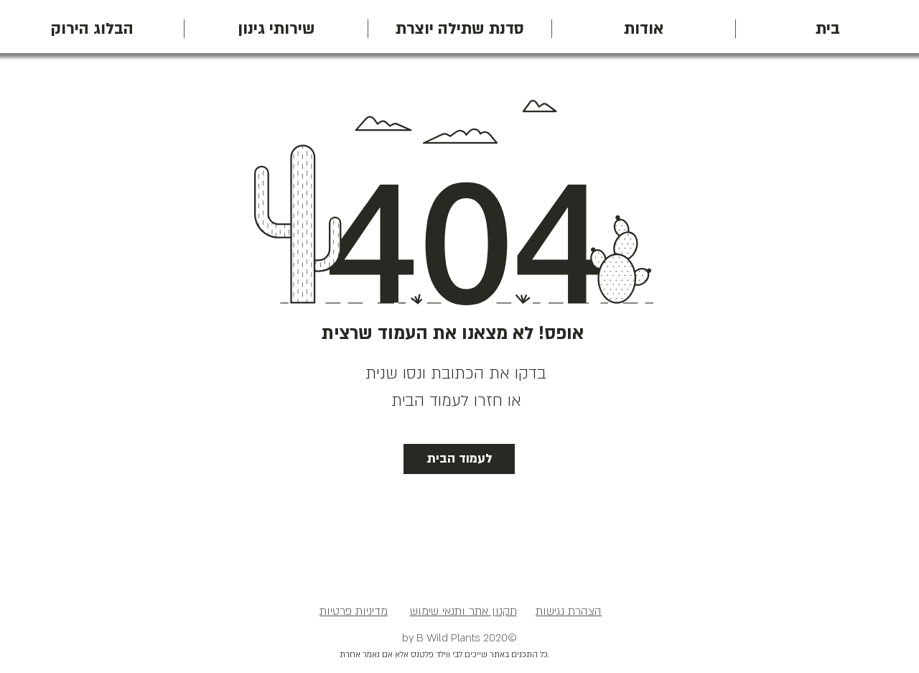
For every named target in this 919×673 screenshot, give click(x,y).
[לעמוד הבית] (459, 459)
